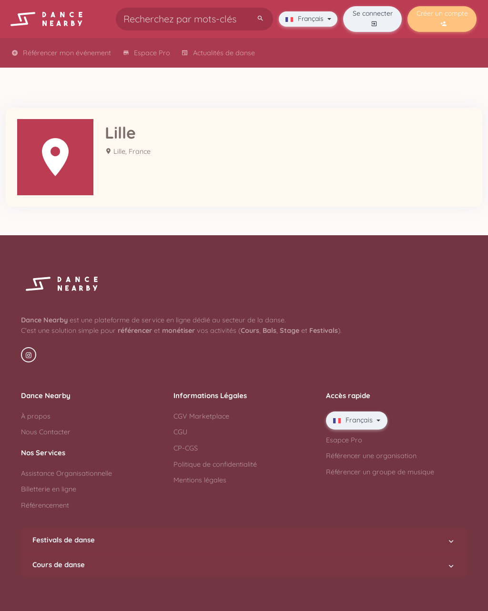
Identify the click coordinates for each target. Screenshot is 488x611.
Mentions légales (199, 480)
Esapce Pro (344, 440)
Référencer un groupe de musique (380, 472)
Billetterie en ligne (48, 489)
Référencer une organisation (371, 455)
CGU (180, 432)
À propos (36, 416)
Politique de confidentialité (215, 464)
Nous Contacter (46, 432)
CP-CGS (185, 448)
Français (305, 18)
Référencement (45, 505)
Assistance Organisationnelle (66, 473)
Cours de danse (244, 565)
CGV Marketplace (201, 416)
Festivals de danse (244, 540)
